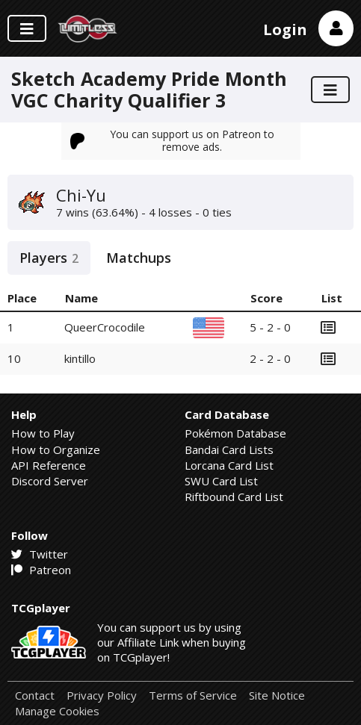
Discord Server (49, 480)
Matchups (138, 258)
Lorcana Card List (229, 465)
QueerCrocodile (104, 327)
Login (285, 29)
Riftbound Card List (234, 496)
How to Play (43, 433)
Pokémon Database (235, 433)
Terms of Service (193, 695)
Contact (35, 695)
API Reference (48, 465)
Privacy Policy (102, 695)
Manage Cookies (57, 711)
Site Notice (277, 695)
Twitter (39, 554)
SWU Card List (221, 480)
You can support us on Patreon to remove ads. (172, 140)
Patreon (41, 569)
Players (48, 258)
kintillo (80, 358)
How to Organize (55, 449)
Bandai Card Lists (229, 449)
